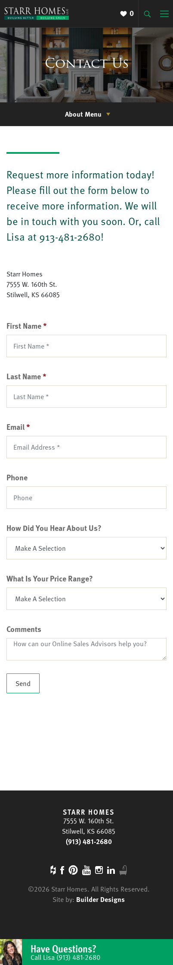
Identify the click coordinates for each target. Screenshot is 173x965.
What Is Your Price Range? (49, 578)
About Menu (83, 114)
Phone (17, 477)
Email (18, 426)
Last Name (26, 376)
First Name (26, 325)
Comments (23, 629)
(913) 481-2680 (89, 841)
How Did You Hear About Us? (54, 527)
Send (23, 683)
